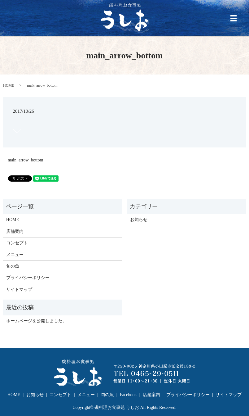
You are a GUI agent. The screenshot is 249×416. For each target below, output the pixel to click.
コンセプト (17, 243)
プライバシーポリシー (28, 277)
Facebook (128, 394)
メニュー (15, 254)
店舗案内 (15, 231)
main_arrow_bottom (25, 160)
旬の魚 (12, 266)
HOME (8, 85)
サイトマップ (19, 289)
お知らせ (138, 219)
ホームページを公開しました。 (36, 321)
